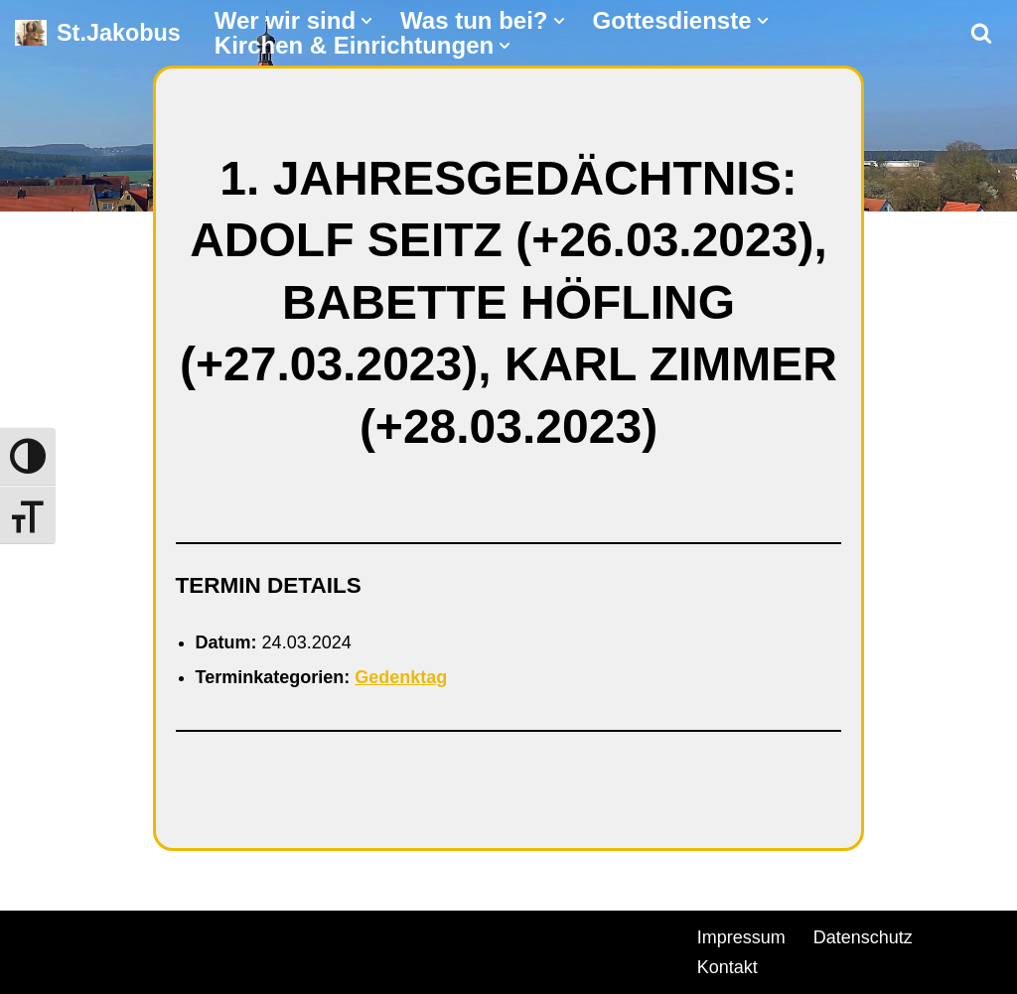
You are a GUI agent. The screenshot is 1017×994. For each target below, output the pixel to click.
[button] (366, 21)
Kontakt (727, 967)
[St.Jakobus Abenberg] (98, 33)
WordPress (241, 934)
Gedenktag (401, 677)
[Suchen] (981, 33)
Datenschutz (863, 937)
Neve (36, 934)
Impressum (741, 937)
